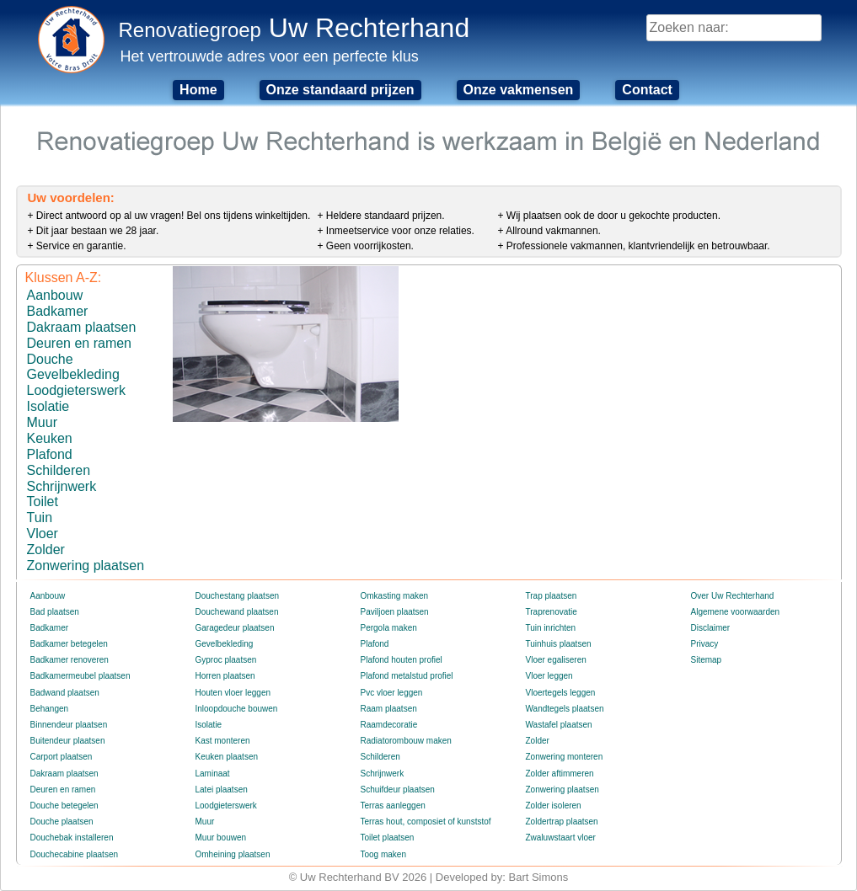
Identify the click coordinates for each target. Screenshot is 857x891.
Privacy (705, 643)
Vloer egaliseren (556, 659)
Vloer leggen (549, 675)
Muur (42, 422)
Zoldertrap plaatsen (562, 821)
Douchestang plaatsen (238, 595)
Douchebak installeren (72, 837)
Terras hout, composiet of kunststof (426, 821)
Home (198, 90)
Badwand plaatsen (64, 692)
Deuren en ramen (79, 343)
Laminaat (213, 773)
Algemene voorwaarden (735, 611)
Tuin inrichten (551, 627)
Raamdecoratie (389, 724)
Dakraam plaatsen (82, 327)
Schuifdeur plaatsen (398, 789)
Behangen (49, 708)
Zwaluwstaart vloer (561, 837)
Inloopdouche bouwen (237, 708)
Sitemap (706, 659)
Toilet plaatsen (388, 837)
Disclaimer (711, 627)
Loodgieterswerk (76, 390)
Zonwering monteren (564, 756)
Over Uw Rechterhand (732, 595)
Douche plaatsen (62, 821)
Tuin (40, 517)
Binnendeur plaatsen (69, 724)
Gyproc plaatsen (226, 659)
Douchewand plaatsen (237, 611)
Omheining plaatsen (233, 854)
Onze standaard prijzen (340, 90)
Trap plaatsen (551, 595)
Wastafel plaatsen (559, 724)
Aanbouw (55, 295)
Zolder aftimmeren (560, 773)
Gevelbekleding (73, 374)
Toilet (42, 501)
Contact (647, 90)
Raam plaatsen (389, 708)
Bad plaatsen (54, 611)
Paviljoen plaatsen (395, 611)
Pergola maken (389, 627)
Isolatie (48, 406)
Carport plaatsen (61, 756)
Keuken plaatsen (227, 756)
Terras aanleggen (393, 805)
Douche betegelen (64, 805)
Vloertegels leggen (561, 692)
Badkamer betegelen (69, 643)
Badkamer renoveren (69, 659)
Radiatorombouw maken (406, 740)
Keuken (49, 438)
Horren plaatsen (225, 675)
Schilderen (59, 470)
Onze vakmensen (518, 90)
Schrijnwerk (62, 486)
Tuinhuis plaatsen (559, 643)
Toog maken (383, 854)
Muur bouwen (221, 837)
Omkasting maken (395, 595)
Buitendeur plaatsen (67, 740)
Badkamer (57, 311)
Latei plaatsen (222, 789)
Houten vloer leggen (233, 692)
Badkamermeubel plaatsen (80, 675)
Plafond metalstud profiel (407, 675)
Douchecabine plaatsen (74, 854)
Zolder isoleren (553, 805)
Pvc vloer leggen (392, 692)
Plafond (49, 454)
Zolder (46, 549)
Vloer (42, 533)
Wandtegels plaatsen (565, 708)
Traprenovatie (551, 611)
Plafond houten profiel (401, 659)
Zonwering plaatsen (86, 565)
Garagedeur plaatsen (235, 627)
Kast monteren (223, 740)
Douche (50, 359)
